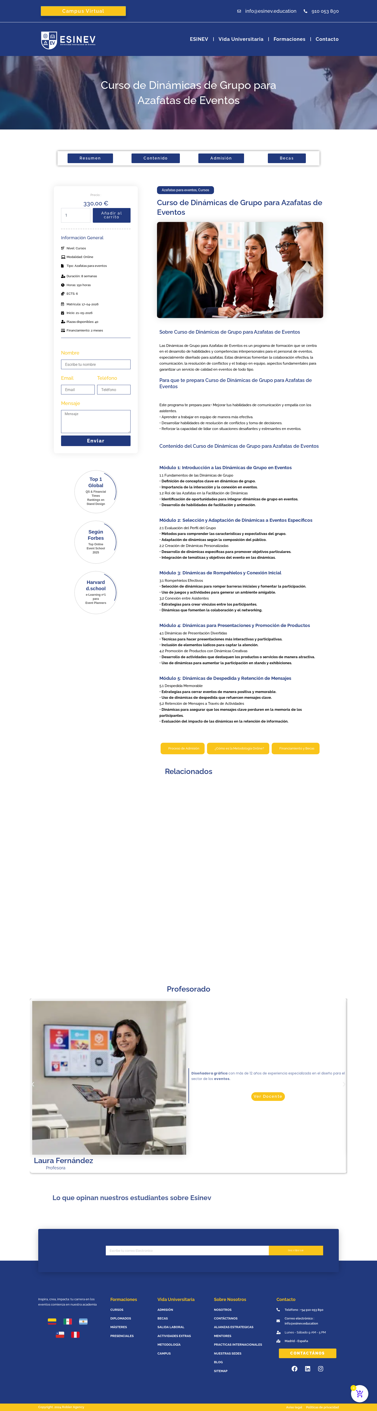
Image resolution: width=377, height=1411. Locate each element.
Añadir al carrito (111, 215)
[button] (33, 1084)
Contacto (327, 39)
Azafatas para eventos (179, 190)
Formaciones (290, 39)
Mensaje (70, 403)
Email (67, 378)
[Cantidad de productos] (75, 215)
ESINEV (199, 39)
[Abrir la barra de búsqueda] (335, 11)
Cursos (203, 190)
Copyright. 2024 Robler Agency (61, 1407)
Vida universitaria (241, 39)
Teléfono (107, 378)
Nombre (70, 353)
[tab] (183, 748)
